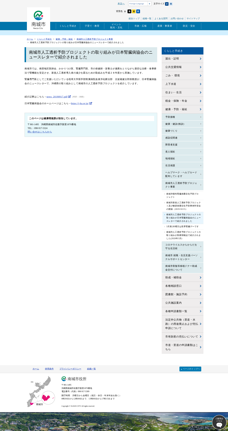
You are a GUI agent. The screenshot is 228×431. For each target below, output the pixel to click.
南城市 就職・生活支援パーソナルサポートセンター (181, 257)
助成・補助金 (173, 277)
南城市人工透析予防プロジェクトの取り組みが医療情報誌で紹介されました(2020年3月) (183, 235)
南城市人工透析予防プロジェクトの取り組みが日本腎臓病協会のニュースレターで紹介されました (183, 217)
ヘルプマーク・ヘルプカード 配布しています (181, 174)
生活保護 (170, 165)
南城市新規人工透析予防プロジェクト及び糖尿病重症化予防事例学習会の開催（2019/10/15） (183, 206)
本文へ (121, 3)
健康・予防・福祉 (176, 109)
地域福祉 (170, 158)
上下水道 (170, 83)
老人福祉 (170, 151)
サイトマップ (193, 18)
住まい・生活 (173, 92)
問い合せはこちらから (40, 132)
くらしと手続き (68, 26)
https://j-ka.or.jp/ (80, 103)
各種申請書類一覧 (176, 311)
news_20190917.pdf (57, 96)
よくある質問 (161, 18)
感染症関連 (171, 138)
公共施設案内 (173, 302)
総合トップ (134, 18)
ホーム (36, 369)
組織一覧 (147, 18)
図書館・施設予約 (176, 294)
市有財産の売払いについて (181, 336)
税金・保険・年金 (176, 100)
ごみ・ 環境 (172, 75)
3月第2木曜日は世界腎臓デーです (182, 226)
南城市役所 (77, 379)
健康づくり (171, 131)
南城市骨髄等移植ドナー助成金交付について (181, 268)
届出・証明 (172, 58)
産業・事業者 (164, 26)
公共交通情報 (173, 67)
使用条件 (49, 369)
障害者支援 (171, 144)
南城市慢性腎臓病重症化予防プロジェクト (182, 195)
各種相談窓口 (173, 285)
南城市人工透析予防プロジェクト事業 (181, 185)
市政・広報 (141, 26)
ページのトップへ (191, 369)
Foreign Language (136, 4)
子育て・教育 (92, 26)
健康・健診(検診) (174, 124)
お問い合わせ (177, 18)
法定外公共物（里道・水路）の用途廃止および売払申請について (181, 324)
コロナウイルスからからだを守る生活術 (181, 246)
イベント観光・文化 (116, 26)
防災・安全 (189, 26)
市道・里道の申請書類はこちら (181, 347)
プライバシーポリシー (70, 369)
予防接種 (170, 117)
